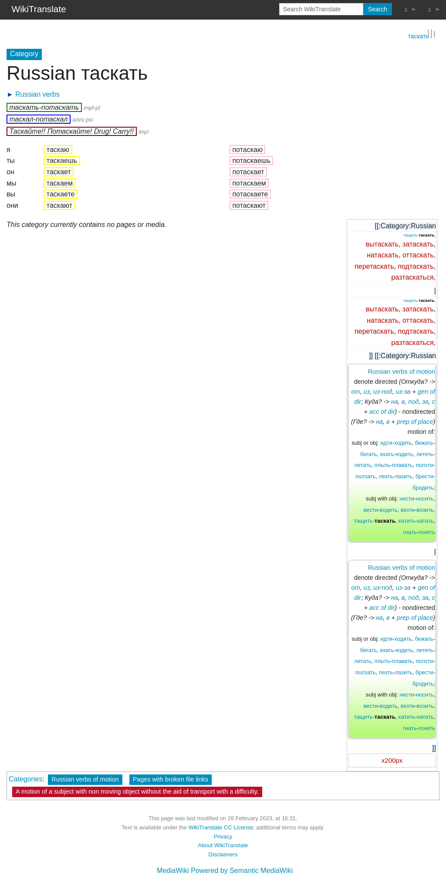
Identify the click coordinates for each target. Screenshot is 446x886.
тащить (410, 235)
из (366, 391)
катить (407, 520)
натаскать (383, 255)
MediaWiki (173, 870)
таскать (418, 35)
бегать (368, 454)
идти (386, 443)
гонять (427, 532)
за (425, 401)
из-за (403, 391)
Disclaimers (223, 854)
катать (425, 520)
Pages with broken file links (171, 779)
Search (377, 9)
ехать (387, 454)
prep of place (415, 421)
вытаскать (382, 243)
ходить (403, 443)
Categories (25, 779)
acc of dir (382, 411)
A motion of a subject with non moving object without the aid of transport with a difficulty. (137, 791)
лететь (424, 454)
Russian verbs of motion (401, 371)
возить (424, 510)
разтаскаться (412, 277)
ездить (404, 454)
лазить (403, 476)
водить (389, 510)
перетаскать (374, 266)
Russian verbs (37, 94)
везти (408, 510)
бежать (424, 443)
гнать (410, 532)
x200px (392, 760)
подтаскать (415, 266)
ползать (365, 476)
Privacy (223, 836)
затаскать (418, 243)
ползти (424, 465)
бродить (422, 487)
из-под (382, 391)
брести (424, 476)
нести (406, 498)
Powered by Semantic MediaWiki (242, 870)
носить (424, 498)
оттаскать (417, 255)
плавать (402, 465)
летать (362, 465)
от (355, 391)
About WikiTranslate (223, 845)
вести (370, 510)
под (413, 401)
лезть (386, 476)
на (394, 401)
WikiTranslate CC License (220, 827)
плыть (382, 465)
